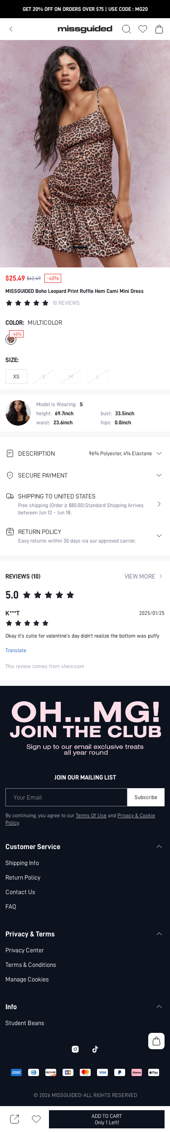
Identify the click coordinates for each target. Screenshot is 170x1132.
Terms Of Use (91, 787)
